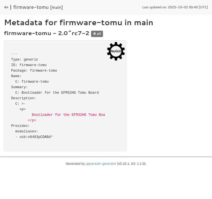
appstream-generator (101, 163)
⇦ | (8, 7)
